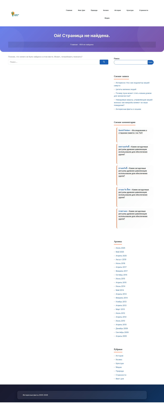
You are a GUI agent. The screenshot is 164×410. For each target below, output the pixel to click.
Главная (69, 10)
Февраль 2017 (122, 273)
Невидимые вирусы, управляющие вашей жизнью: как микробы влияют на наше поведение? (133, 102)
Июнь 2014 (120, 288)
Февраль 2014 (122, 300)
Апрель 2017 (121, 269)
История (118, 10)
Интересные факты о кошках (128, 109)
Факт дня (81, 10)
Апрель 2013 (121, 308)
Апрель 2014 (121, 296)
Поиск (116, 58)
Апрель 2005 (121, 338)
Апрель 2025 (121, 258)
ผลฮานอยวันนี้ (124, 147)
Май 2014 (120, 292)
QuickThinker (124, 130)
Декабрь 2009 (122, 331)
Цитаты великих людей (126, 89)
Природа (94, 10)
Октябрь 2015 (121, 277)
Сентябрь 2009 (122, 334)
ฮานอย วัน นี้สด (124, 191)
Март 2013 (120, 311)
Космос (106, 10)
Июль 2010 (120, 323)
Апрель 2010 (121, 327)
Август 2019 (121, 262)
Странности (144, 10)
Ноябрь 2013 (121, 304)
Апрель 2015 (121, 285)
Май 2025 (120, 254)
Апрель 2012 (121, 319)
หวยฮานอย (123, 213)
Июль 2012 (120, 315)
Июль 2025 (120, 250)
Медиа (107, 18)
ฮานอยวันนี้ (123, 169)
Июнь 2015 (120, 281)
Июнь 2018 (120, 266)
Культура (130, 10)
